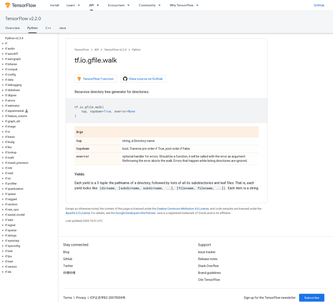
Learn (71, 5)
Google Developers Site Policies (135, 213)
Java (62, 28)
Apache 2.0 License (78, 213)
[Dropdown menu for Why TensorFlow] (198, 5)
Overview (12, 28)
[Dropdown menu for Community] (161, 5)
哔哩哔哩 (69, 273)
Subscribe (311, 298)
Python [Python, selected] (32, 28)
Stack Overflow (208, 266)
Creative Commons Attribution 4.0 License (183, 208)
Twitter (68, 266)
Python (136, 49)
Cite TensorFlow (209, 279)
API (97, 49)
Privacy (81, 297)
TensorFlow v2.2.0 (23, 18)
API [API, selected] (91, 5)
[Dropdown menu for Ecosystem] (130, 5)
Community (147, 5)
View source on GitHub (143, 79)
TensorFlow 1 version (95, 79)
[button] (28, 43)
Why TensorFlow (181, 5)
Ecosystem (116, 5)
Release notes (208, 259)
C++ (48, 28)
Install (54, 5)
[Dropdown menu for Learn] (80, 5)
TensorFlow (81, 49)
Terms (67, 297)
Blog (66, 252)
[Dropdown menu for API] (99, 5)
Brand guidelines (209, 273)
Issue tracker (207, 252)
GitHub (319, 5)
